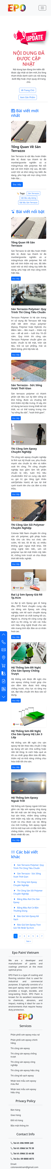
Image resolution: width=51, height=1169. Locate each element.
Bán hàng (15, 1109)
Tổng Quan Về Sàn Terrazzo (26, 148)
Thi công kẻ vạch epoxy (22, 1075)
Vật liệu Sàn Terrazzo (28, 202)
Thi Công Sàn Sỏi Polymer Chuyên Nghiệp (27, 526)
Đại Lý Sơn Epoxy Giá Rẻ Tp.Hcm (26, 596)
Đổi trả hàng (17, 1120)
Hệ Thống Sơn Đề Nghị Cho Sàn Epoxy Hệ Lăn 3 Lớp (26, 734)
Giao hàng (16, 1115)
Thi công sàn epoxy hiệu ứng (25, 1070)
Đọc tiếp (17, 184)
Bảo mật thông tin (20, 1125)
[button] (3, 635)
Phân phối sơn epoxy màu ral (25, 1034)
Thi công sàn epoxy (20, 1048)
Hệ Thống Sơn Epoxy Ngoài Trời (24, 799)
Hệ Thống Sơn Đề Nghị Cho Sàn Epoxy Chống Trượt (26, 671)
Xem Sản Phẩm (27, 97)
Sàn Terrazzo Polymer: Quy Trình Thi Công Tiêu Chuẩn (28, 310)
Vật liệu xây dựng (28, 198)
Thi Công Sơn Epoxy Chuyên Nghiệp (24, 450)
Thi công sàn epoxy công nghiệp (23, 1063)
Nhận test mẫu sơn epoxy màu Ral (23, 1082)
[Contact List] (3, 642)
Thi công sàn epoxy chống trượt (24, 1055)
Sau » (28, 941)
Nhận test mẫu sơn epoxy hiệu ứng (23, 1091)
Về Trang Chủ (27, 90)
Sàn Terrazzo (33, 193)
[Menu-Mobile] (42, 7)
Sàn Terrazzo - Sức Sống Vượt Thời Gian (26, 386)
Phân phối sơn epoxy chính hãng (24, 1041)
